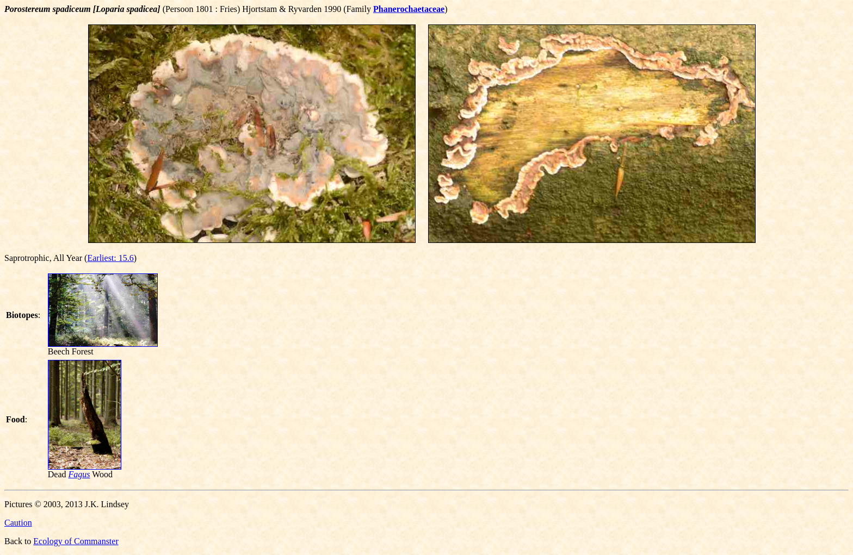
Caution (18, 522)
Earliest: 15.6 (110, 258)
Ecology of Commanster (75, 541)
